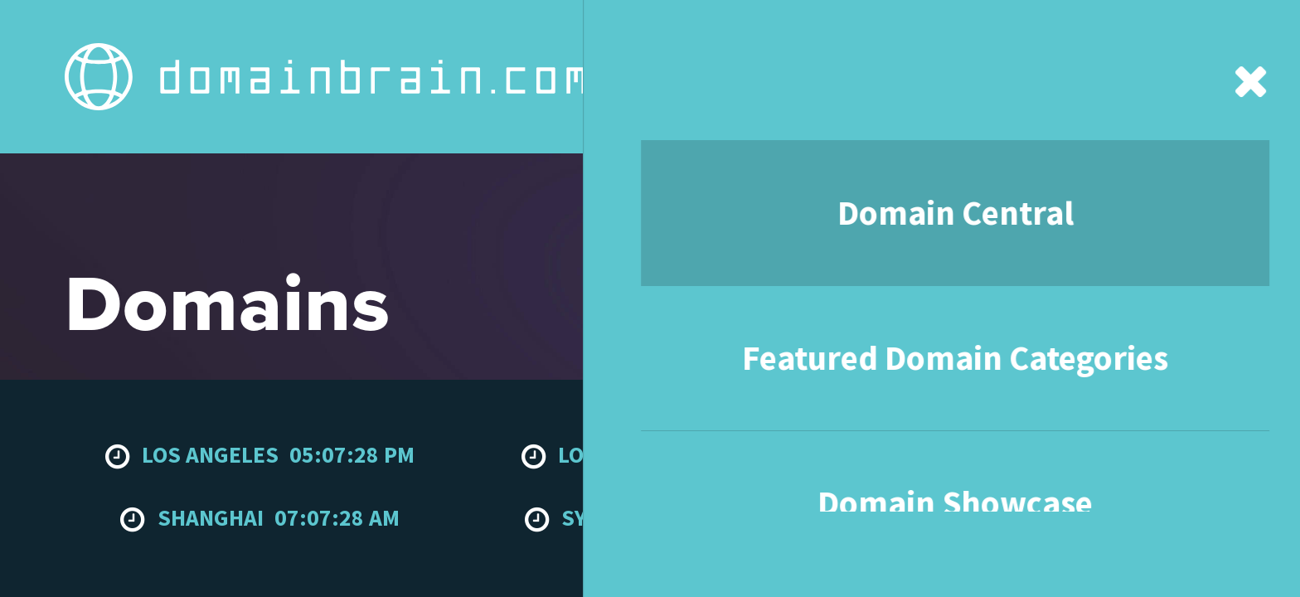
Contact (943, 33)
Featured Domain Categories (548, 33)
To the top (1198, 470)
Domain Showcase (739, 33)
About (858, 33)
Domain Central (367, 33)
